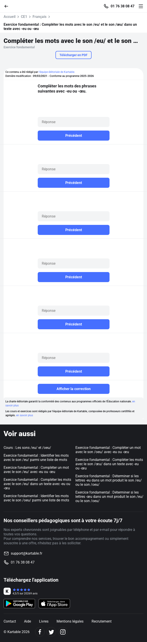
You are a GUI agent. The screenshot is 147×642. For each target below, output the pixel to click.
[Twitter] (51, 632)
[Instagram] (63, 632)
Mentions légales (70, 621)
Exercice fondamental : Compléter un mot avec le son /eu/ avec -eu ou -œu (36, 469)
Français (39, 17)
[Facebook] (40, 632)
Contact (10, 621)
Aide (27, 621)
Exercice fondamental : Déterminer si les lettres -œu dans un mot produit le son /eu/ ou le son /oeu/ (109, 496)
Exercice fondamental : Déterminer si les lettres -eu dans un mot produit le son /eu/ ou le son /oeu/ (108, 480)
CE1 (24, 17)
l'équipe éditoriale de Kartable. (57, 72)
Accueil (9, 17)
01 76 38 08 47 (122, 6)
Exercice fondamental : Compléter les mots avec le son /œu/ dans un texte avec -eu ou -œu (109, 464)
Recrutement (102, 621)
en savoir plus (24, 415)
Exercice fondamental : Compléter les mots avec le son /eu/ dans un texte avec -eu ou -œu (37, 483)
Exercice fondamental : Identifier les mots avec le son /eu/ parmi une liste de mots (36, 457)
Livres (43, 621)
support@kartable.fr (26, 553)
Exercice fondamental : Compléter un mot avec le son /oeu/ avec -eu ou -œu (108, 450)
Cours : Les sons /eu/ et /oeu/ (27, 448)
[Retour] (8, 6)
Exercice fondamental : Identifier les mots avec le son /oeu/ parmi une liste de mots (36, 498)
